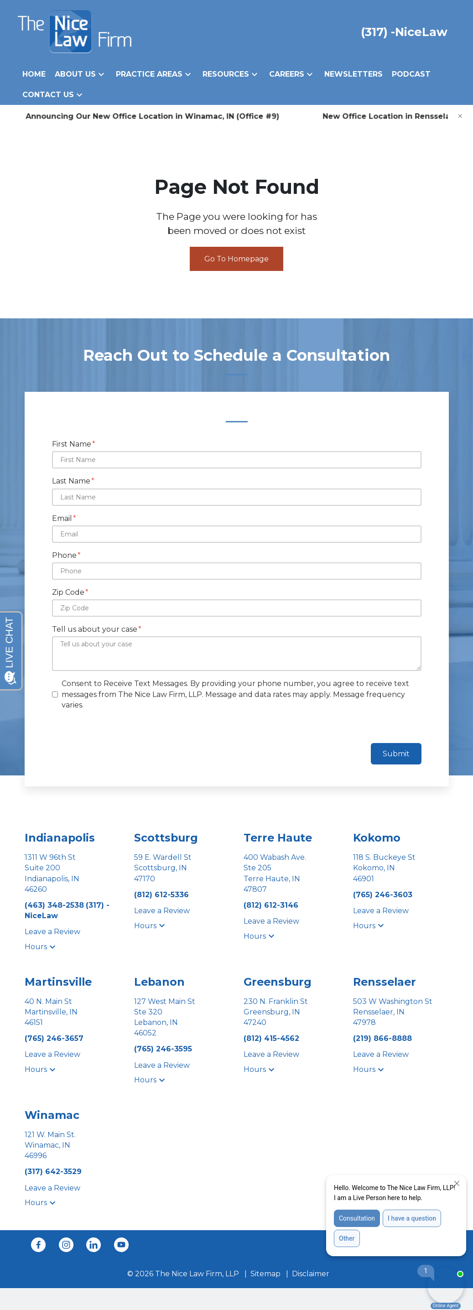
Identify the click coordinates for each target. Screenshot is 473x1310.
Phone (64, 555)
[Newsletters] (353, 74)
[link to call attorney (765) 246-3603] (382, 894)
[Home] (34, 74)
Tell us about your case (94, 629)
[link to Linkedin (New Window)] (93, 1244)
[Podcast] (411, 74)
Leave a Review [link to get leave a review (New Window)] (52, 931)
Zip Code (68, 592)
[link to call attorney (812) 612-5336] (161, 894)
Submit (396, 753)
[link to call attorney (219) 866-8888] (382, 1038)
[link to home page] (74, 31)
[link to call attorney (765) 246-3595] (163, 1049)
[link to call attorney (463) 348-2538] (55, 905)
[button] (101, 74)
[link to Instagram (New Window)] (66, 1244)
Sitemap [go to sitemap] (265, 1273)
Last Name (71, 481)
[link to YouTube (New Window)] (121, 1244)
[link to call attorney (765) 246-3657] (54, 1038)
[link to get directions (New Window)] (72, 873)
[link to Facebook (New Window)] (38, 1244)
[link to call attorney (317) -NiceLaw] (404, 31)
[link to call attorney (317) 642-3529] (53, 1171)
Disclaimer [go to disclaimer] (310, 1273)
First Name (71, 444)
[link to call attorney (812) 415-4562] (271, 1038)
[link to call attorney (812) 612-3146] (271, 905)
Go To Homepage (236, 259)
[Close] (460, 116)
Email (62, 518)
